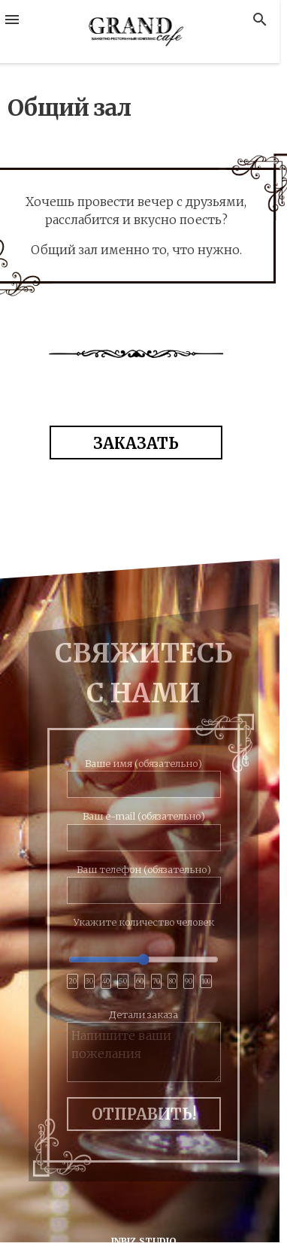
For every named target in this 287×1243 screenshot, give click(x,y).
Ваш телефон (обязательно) (144, 880)
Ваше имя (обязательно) (144, 774)
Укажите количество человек (143, 956)
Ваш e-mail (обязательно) (144, 827)
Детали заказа (144, 1046)
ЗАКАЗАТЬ (136, 443)
